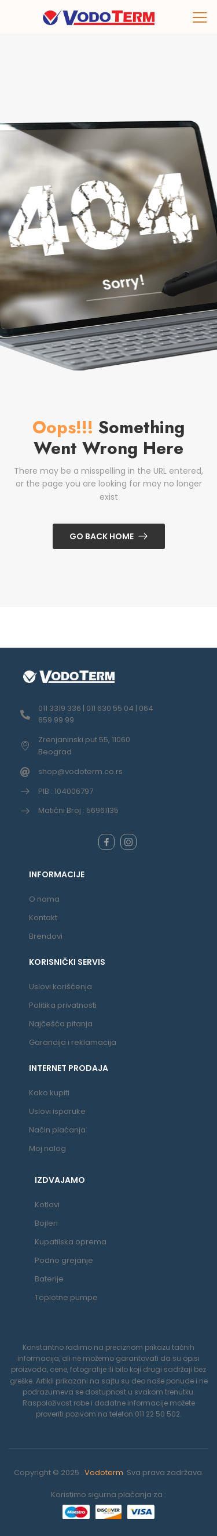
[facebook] (106, 842)
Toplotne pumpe (66, 1297)
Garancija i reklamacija (72, 1042)
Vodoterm (103, 1472)
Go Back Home (101, 536)
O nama (44, 899)
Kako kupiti (49, 1092)
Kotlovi (47, 1204)
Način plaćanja (57, 1129)
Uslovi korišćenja (60, 986)
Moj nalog (47, 1148)
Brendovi (45, 936)
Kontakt (43, 917)
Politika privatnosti (63, 1005)
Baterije (49, 1278)
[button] (200, 17)
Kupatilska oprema (70, 1241)
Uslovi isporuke (57, 1111)
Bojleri (46, 1223)
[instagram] (128, 842)
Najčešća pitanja (61, 1023)
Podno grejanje (64, 1260)
